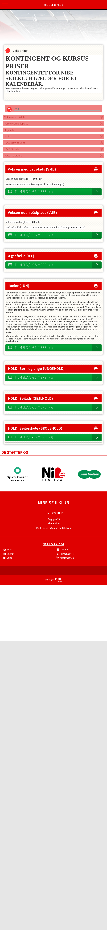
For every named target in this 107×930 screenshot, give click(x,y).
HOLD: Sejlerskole (13, 157)
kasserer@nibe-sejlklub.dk (56, 529)
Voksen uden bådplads (16, 125)
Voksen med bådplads (15, 118)
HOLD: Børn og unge (14, 144)
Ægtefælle (9, 131)
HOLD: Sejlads (11, 150)
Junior (7, 138)
